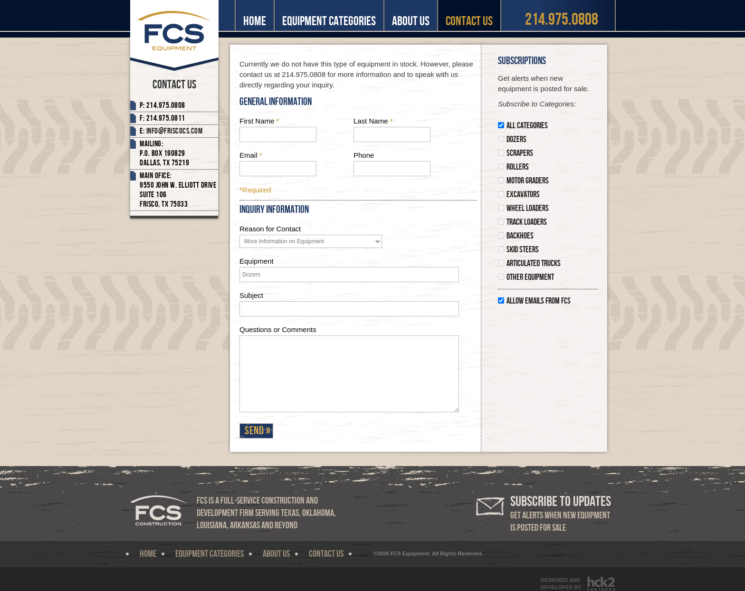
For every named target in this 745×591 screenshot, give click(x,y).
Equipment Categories (329, 21)
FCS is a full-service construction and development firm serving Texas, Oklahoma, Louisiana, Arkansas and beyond (266, 513)
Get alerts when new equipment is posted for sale (560, 514)
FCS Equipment (174, 35)
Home (254, 21)
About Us (411, 21)
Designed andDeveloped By (561, 583)
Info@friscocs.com (174, 131)
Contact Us (469, 21)
